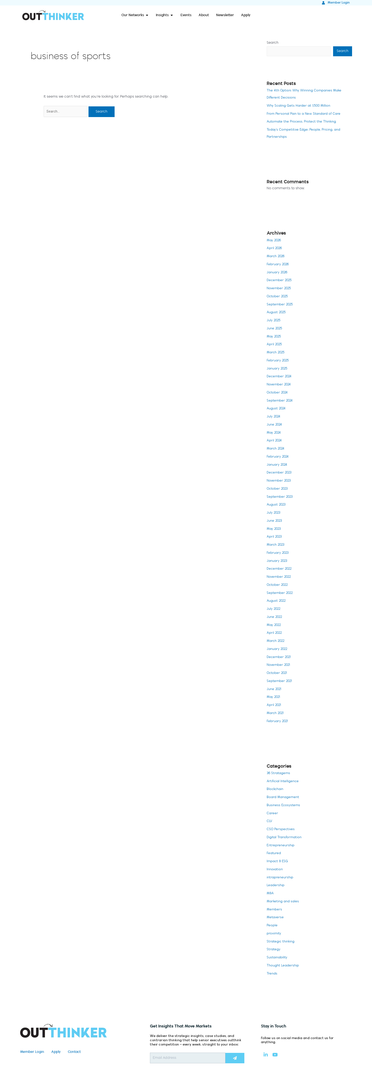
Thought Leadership (284, 966)
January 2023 (278, 561)
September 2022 (280, 594)
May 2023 (274, 529)
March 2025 (276, 353)
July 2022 (274, 609)
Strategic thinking (281, 942)
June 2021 (275, 690)
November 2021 (279, 666)
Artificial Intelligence (283, 782)
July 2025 (274, 321)
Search (273, 43)
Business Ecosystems (284, 806)
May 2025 (274, 337)
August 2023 (277, 505)
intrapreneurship (281, 878)
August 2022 (277, 602)
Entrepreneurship (281, 846)
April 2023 (275, 537)
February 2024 (278, 457)
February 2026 (278, 265)
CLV (270, 822)
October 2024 (278, 393)
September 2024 (280, 401)
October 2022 (278, 585)
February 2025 (278, 361)
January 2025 (278, 369)
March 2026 (276, 257)
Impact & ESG (278, 862)
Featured (274, 854)
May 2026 (274, 241)
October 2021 (277, 674)
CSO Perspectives (281, 830)
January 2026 (278, 273)
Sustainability (277, 958)
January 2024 (278, 465)
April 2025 (275, 345)
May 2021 (274, 698)
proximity (274, 934)
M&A (270, 894)
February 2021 (278, 722)
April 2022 (275, 634)
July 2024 (274, 417)
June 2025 (275, 329)
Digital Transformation (285, 838)
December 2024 (280, 377)
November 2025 (280, 289)
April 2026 (275, 249)
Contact (74, 1053)
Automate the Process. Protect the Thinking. (303, 122)
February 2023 (278, 553)
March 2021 (276, 714)
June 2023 (275, 521)
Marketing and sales (284, 902)
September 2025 (280, 305)
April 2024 (275, 441)
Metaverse (275, 918)
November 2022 (280, 577)
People (272, 926)
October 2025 (278, 297)
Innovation (275, 870)
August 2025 (277, 313)
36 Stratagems (279, 774)
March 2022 (276, 641)
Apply (56, 1053)
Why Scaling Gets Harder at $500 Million (300, 106)
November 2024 (279, 385)
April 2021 (274, 706)
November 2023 (279, 481)
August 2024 (277, 409)
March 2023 (276, 545)
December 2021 (280, 658)
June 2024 (275, 425)
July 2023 (274, 513)
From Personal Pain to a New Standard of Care (305, 114)
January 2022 (278, 650)
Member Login (32, 1053)
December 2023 (280, 473)
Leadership (276, 886)
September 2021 (280, 682)
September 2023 (280, 497)
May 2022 (274, 626)
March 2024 (276, 449)
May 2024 (274, 433)
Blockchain (276, 790)
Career (273, 814)
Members (275, 910)
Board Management (284, 798)
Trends (272, 974)
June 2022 (275, 618)
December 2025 (280, 281)
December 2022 (280, 570)
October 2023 (278, 489)
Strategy (274, 950)
